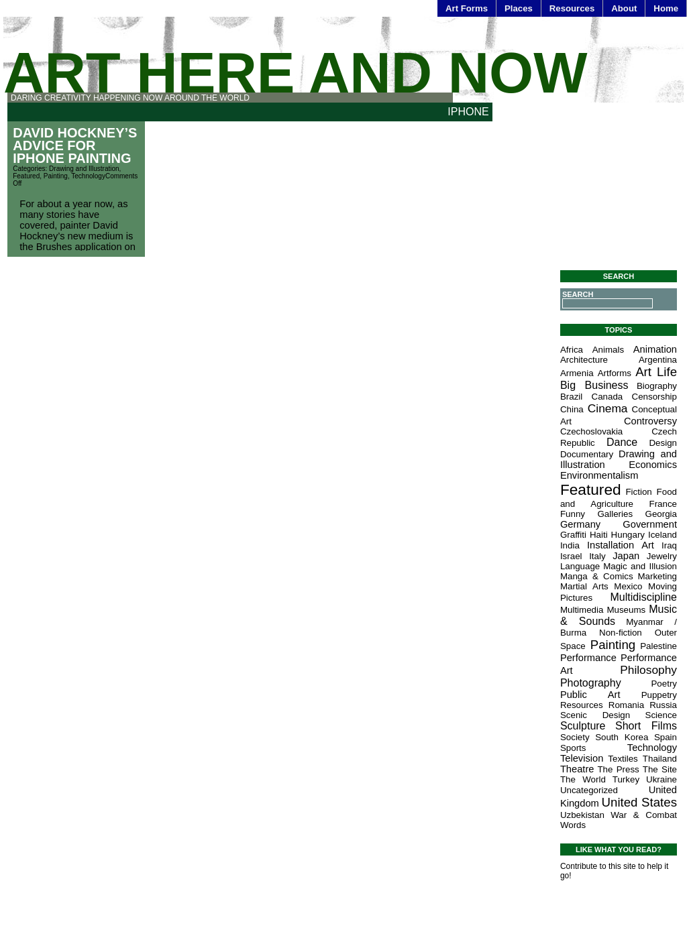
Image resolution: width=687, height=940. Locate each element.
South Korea (621, 737)
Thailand (660, 759)
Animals (608, 350)
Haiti (599, 535)
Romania (626, 705)
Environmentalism (599, 475)
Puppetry (659, 695)
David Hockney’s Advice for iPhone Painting (75, 145)
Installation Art (620, 545)
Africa (571, 350)
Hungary (628, 535)
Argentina (658, 360)
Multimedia (581, 610)
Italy (597, 556)
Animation (655, 349)
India (570, 545)
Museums (625, 610)
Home (665, 8)
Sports (573, 748)
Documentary (586, 454)
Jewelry (662, 556)
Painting (56, 176)
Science (661, 715)
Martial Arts (584, 586)
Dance (621, 442)
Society (575, 737)
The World (583, 779)
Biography (657, 386)
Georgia (661, 514)
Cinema (608, 408)
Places (519, 8)
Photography (590, 683)
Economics (653, 464)
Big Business (594, 385)
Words (573, 825)
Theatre (577, 769)
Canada (607, 397)
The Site (660, 769)
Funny (572, 514)
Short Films (646, 725)
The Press (618, 769)
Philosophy (648, 670)
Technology (88, 176)
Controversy (650, 421)
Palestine (658, 646)
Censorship (654, 397)
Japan (626, 555)
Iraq (669, 545)
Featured (26, 176)
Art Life (656, 372)
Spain (665, 737)
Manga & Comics (596, 576)
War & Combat (644, 815)
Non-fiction (620, 633)
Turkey (626, 779)
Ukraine (661, 779)
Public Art (590, 694)
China (572, 409)
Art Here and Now (295, 73)
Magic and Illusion (640, 566)
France (663, 504)
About (624, 8)
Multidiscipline (643, 597)
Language (580, 566)
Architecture (584, 360)
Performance (588, 657)
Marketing (657, 576)
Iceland (662, 535)
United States (639, 802)
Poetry (664, 684)
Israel (571, 556)
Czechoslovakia (591, 431)
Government (650, 524)
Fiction (638, 492)
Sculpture (583, 725)
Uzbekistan (582, 815)
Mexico (628, 586)
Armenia (577, 373)
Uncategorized (589, 790)
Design (663, 443)
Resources (571, 8)
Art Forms (466, 8)
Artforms (614, 373)
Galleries (615, 514)
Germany (580, 524)
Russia (663, 705)
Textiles (622, 759)
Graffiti (573, 535)
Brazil (571, 397)
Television (581, 758)
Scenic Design (595, 715)
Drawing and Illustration (84, 168)
